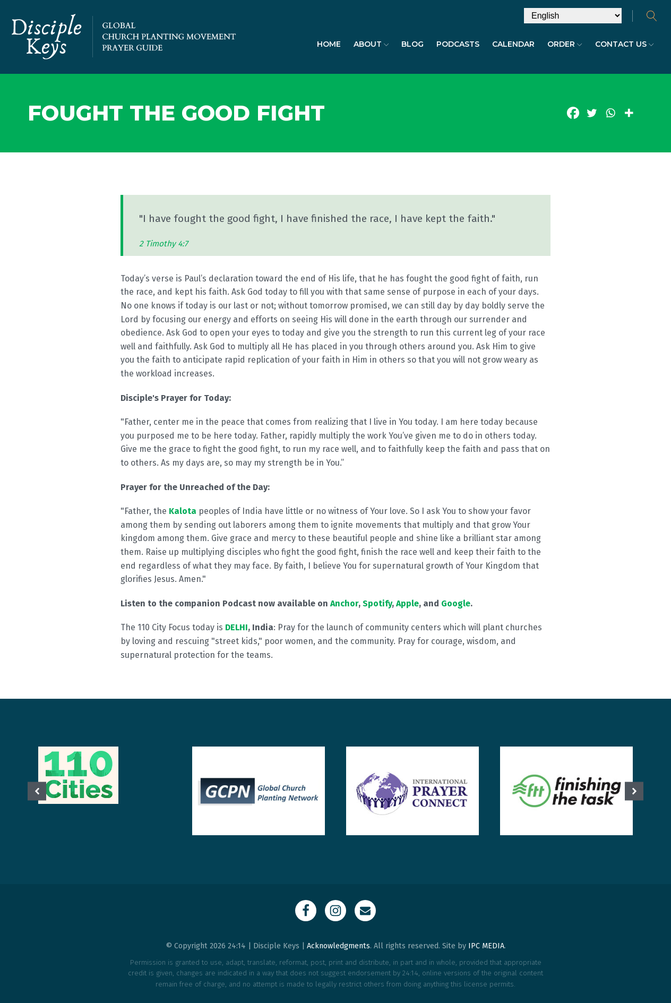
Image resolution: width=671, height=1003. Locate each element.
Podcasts (457, 44)
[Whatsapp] (610, 113)
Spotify (377, 603)
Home (329, 44)
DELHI (236, 627)
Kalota (182, 511)
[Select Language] (573, 15)
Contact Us (624, 44)
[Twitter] (591, 113)
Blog (412, 44)
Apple (407, 603)
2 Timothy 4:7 (163, 243)
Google (455, 603)
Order (564, 44)
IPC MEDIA (486, 945)
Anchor (344, 603)
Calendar (513, 44)
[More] (629, 113)
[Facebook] (573, 113)
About (371, 44)
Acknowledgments (338, 945)
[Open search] (651, 16)
